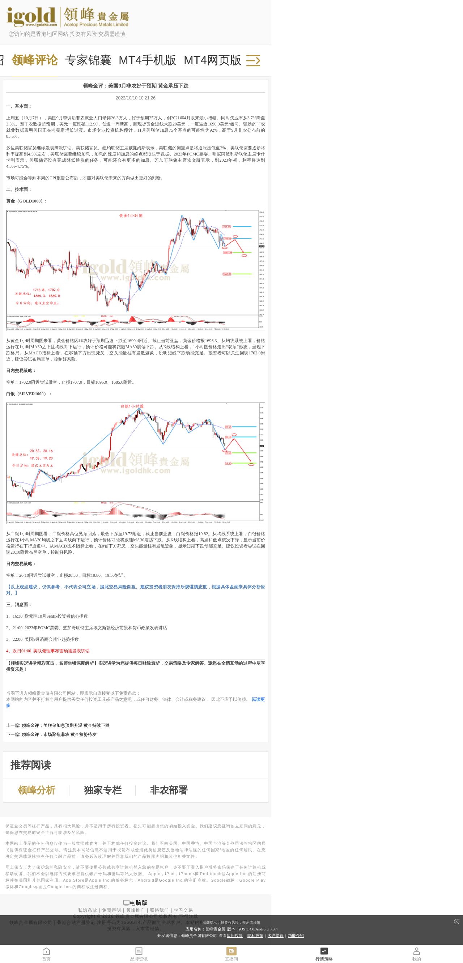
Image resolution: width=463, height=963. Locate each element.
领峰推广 (135, 910)
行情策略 (324, 954)
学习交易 (183, 910)
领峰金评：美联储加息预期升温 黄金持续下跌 (66, 725)
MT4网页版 (213, 60)
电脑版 (138, 902)
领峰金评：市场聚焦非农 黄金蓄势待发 (59, 734)
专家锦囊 (88, 60)
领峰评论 (35, 60)
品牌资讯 (139, 954)
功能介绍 (296, 935)
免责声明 (111, 910)
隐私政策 (255, 935)
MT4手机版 (148, 60)
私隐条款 (87, 910)
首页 (46, 954)
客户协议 (276, 935)
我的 (417, 954)
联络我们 (159, 910)
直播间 (231, 954)
